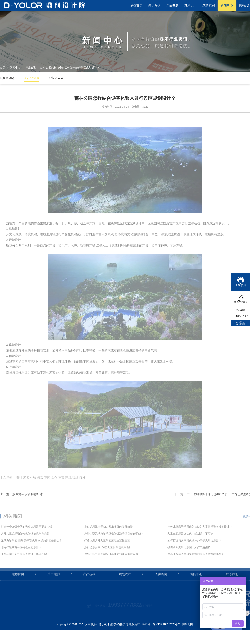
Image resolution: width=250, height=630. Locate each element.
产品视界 (172, 5)
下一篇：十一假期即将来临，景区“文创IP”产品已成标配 (212, 506)
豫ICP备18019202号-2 (166, 624)
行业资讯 (30, 67)
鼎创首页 (136, 5)
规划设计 (190, 5)
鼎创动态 (8, 78)
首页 (2, 67)
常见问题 (57, 78)
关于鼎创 (154, 5)
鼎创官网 (18, 586)
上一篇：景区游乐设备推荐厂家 (21, 506)
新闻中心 (227, 5)
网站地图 (187, 624)
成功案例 (208, 5)
